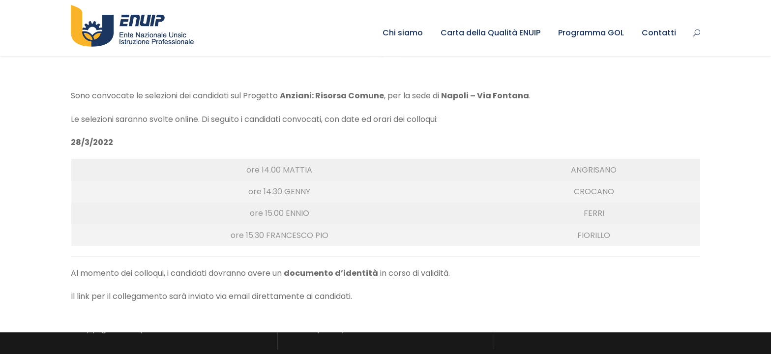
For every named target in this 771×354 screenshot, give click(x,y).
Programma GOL (591, 32)
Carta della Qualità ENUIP (490, 32)
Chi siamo (403, 32)
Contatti (659, 32)
